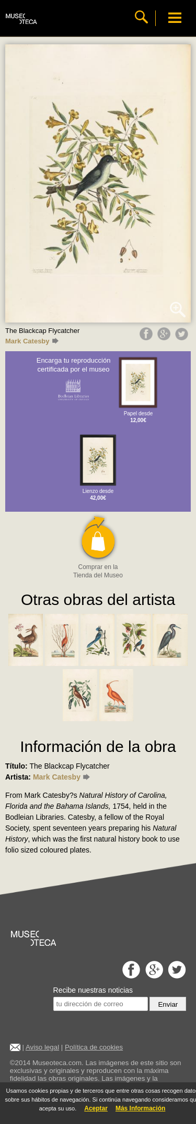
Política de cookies (94, 1047)
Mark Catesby (32, 341)
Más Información (140, 1108)
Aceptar (96, 1108)
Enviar (168, 1004)
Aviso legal (42, 1047)
